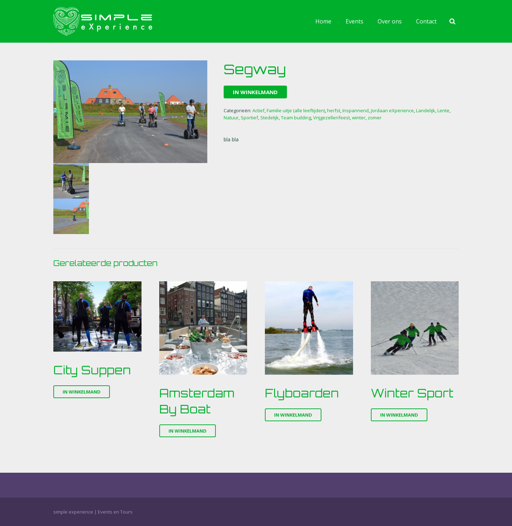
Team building (296, 117)
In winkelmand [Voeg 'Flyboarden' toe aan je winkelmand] (293, 415)
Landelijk (425, 110)
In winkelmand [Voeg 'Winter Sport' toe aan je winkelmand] (399, 415)
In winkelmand (255, 92)
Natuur (231, 117)
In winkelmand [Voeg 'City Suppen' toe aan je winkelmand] (82, 392)
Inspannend (355, 110)
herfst (333, 110)
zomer (375, 117)
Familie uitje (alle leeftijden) (296, 110)
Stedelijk (269, 117)
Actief (258, 110)
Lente (443, 110)
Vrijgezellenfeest (331, 117)
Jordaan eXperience (392, 110)
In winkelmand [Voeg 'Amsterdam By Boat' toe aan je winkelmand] (188, 431)
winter (359, 117)
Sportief (249, 117)
